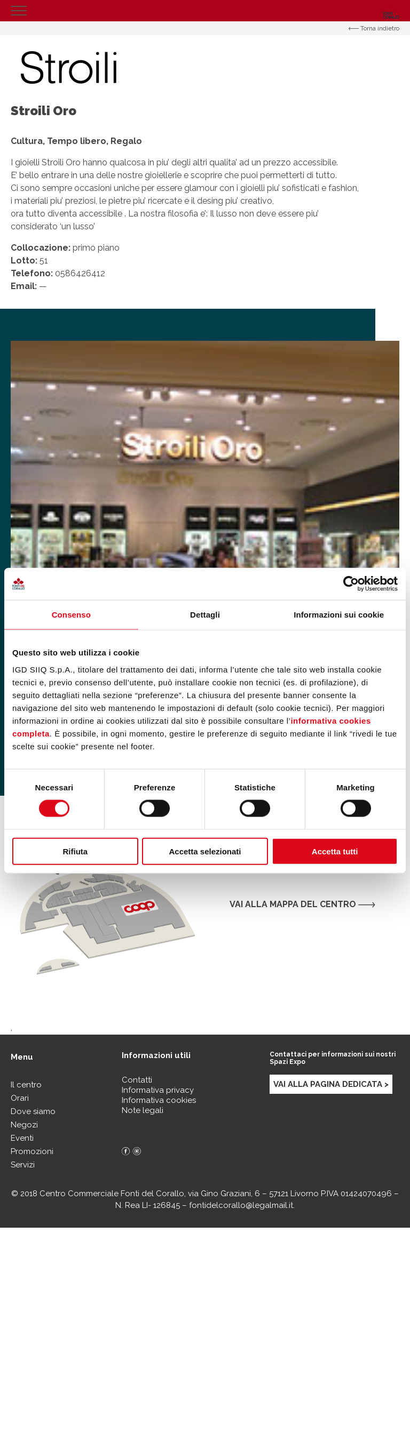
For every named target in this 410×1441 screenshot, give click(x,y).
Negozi (24, 1125)
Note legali (142, 1110)
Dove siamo (33, 1111)
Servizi (23, 1165)
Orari (20, 1098)
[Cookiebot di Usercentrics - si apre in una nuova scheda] (351, 584)
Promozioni (32, 1151)
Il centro (26, 1085)
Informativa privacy (158, 1090)
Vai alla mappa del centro (302, 904)
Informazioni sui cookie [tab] (339, 614)
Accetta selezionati (205, 850)
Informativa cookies (159, 1100)
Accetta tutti (335, 850)
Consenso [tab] (71, 614)
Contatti (137, 1080)
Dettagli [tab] (205, 614)
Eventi (22, 1138)
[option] (205, 535)
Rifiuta (75, 850)
